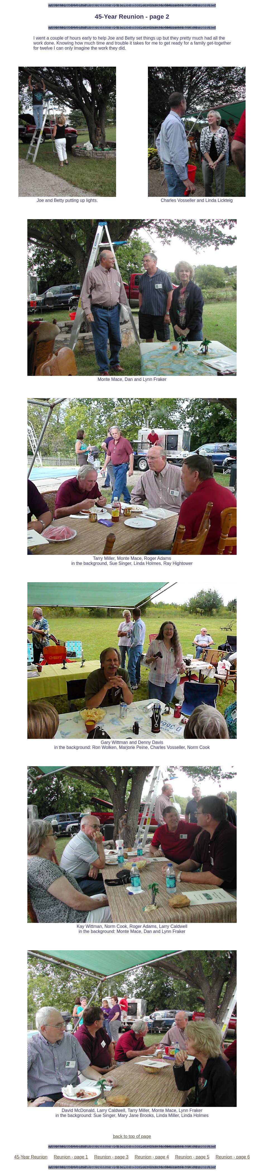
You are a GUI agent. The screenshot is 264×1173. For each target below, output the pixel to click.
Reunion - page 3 (111, 1157)
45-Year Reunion (31, 1157)
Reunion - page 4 (152, 1157)
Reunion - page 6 (232, 1157)
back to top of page (132, 1136)
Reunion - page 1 (71, 1157)
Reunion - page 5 (192, 1157)
